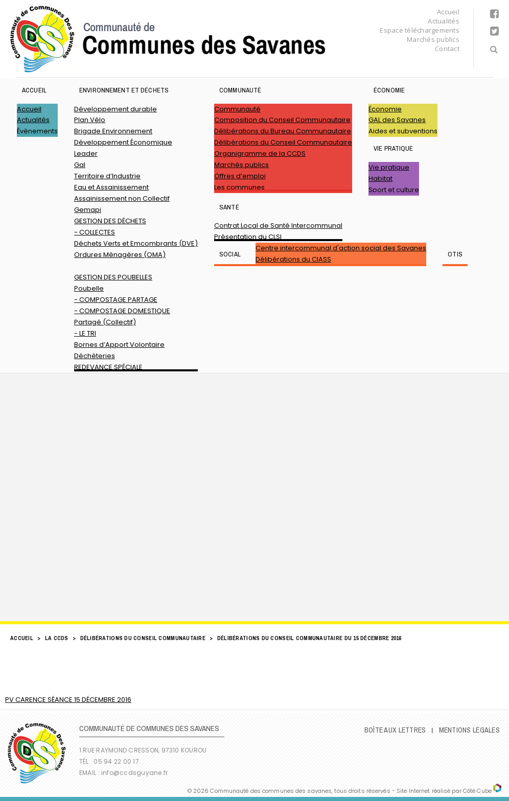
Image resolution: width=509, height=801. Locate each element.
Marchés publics (433, 39)
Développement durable (115, 109)
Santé (229, 207)
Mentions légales (469, 730)
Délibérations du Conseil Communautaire (283, 142)
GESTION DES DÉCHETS (110, 221)
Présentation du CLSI (248, 237)
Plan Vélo (89, 120)
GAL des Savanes (397, 120)
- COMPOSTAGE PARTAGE (115, 299)
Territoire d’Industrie (107, 176)
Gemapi (87, 210)
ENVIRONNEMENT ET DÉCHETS (124, 90)
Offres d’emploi (240, 176)
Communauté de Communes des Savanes (167, 39)
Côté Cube (477, 791)
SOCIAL (230, 254)
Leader (86, 153)
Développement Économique (123, 142)
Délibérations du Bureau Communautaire (282, 131)
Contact (447, 48)
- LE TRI (85, 333)
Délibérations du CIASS (293, 259)
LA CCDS (56, 638)
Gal (79, 165)
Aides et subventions (402, 131)
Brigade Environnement (113, 131)
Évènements (37, 131)
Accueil (448, 11)
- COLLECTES (94, 232)
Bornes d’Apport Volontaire (119, 344)
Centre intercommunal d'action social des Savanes (341, 248)
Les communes (239, 187)
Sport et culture (393, 190)
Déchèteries (94, 356)
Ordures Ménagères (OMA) (120, 255)
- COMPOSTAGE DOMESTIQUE (122, 311)
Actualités (443, 21)
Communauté (240, 90)
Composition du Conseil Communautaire (282, 120)
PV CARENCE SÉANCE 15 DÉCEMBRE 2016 (68, 699)
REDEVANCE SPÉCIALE (108, 367)
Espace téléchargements (419, 30)
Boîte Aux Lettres (395, 730)
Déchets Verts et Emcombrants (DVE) (136, 243)
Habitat (380, 178)
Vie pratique (393, 148)
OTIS (455, 254)
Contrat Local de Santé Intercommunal (278, 225)
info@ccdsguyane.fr (134, 772)
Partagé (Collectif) (105, 322)
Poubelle (89, 288)
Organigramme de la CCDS (260, 153)
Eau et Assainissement (111, 187)
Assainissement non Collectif (122, 198)
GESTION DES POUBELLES (113, 277)
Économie (389, 90)
